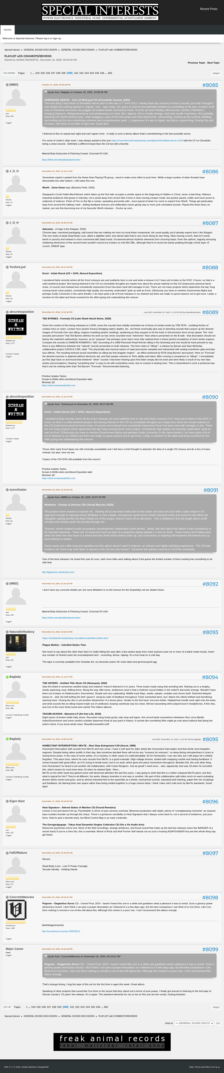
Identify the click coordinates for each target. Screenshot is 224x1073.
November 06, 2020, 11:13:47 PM (57, 677)
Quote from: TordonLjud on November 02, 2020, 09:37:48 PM (80, 404)
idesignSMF (43, 1067)
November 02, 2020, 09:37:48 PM (57, 267)
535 (43, 73)
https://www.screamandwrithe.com (58, 385)
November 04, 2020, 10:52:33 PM (57, 632)
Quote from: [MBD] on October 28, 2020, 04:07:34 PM (76, 497)
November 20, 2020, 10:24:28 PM (57, 949)
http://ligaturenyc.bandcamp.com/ (58, 572)
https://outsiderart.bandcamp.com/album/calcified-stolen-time (75, 638)
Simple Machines (29, 1067)
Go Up (7, 1007)
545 (97, 73)
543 (87, 73)
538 (58, 73)
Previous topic (196, 62)
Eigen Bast (17, 801)
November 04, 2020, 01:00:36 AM (57, 490)
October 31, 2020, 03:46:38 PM (56, 85)
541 (76, 73)
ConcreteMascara (22, 897)
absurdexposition (22, 311)
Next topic (213, 62)
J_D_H (14, 171)
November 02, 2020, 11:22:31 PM (57, 396)
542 (81, 73)
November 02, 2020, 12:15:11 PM (57, 171)
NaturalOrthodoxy (22, 631)
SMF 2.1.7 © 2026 (12, 1067)
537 (53, 73)
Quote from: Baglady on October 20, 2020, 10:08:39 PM (77, 92)
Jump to (169, 1023)
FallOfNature (18, 852)
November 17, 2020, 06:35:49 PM (57, 801)
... (34, 73)
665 (110, 73)
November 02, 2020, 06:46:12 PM (57, 223)
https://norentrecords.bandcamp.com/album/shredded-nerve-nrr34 (147, 140)
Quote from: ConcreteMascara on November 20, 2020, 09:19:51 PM (84, 956)
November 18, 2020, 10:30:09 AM (57, 853)
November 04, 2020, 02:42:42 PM (57, 583)
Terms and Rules (202, 1067)
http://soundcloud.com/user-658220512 (61, 931)
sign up (57, 38)
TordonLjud (18, 267)
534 (38, 73)
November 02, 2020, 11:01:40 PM (57, 312)
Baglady (15, 676)
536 (48, 73)
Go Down (9, 73)
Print (216, 73)
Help (191, 1067)
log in (46, 38)
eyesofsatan (18, 489)
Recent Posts (208, 9)
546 (102, 73)
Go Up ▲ (216, 1067)
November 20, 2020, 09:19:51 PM (57, 897)
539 (63, 73)
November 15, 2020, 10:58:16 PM (57, 739)
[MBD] (14, 84)
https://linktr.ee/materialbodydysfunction (61, 159)
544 (92, 73)
